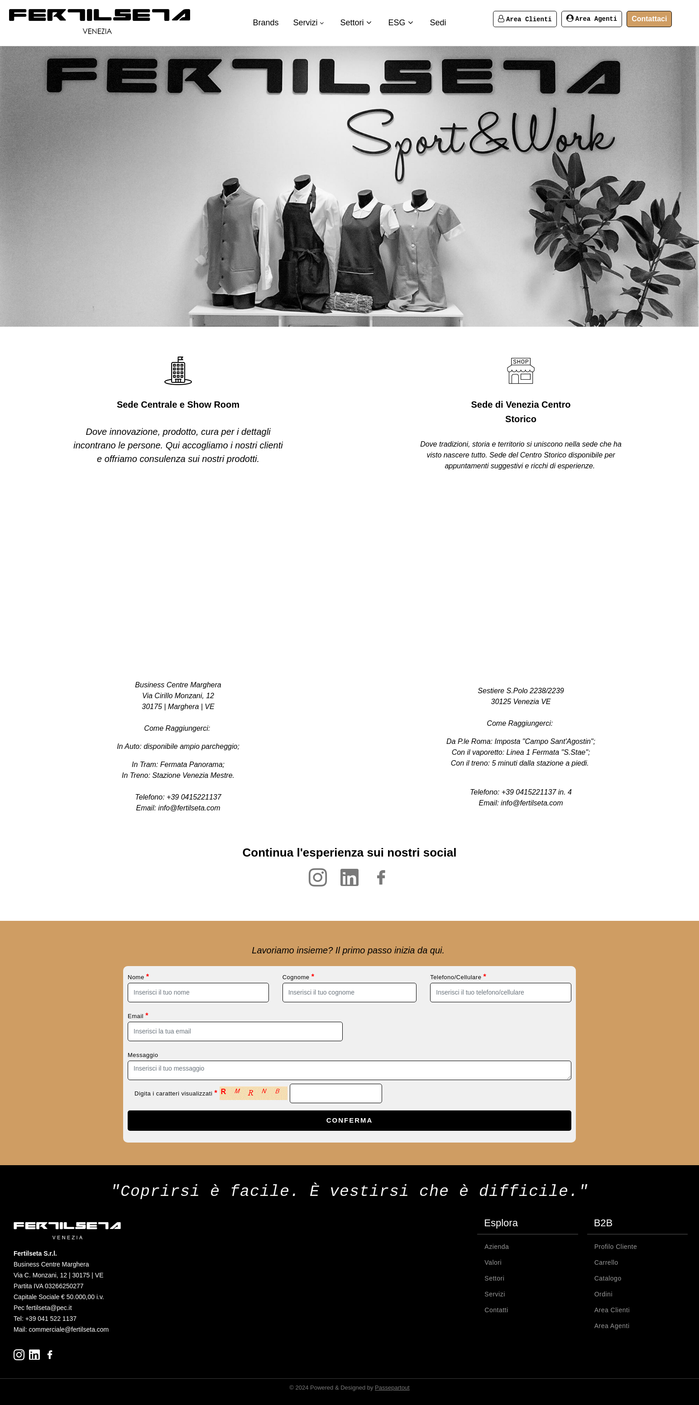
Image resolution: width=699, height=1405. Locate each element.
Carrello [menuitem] (606, 1261)
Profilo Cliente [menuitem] (615, 1245)
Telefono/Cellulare (458, 977)
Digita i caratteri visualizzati (175, 1093)
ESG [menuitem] (402, 22)
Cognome (298, 977)
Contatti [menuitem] (496, 1309)
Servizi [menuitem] (309, 22)
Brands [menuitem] (265, 22)
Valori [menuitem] (493, 1261)
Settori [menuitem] (356, 22)
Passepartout (392, 1386)
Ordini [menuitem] (603, 1293)
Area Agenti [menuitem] (612, 1325)
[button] (349, 1120)
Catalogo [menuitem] (608, 1277)
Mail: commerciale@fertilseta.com (61, 1328)
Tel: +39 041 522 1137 (45, 1317)
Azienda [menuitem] (496, 1245)
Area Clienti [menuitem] (612, 1309)
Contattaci (649, 19)
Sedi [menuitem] (438, 22)
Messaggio (143, 1055)
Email (138, 1015)
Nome (138, 977)
